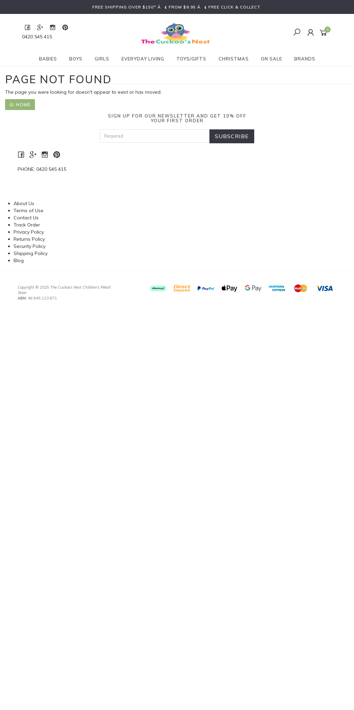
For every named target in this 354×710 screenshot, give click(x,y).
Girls (102, 58)
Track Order (27, 225)
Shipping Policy (31, 253)
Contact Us (26, 218)
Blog (19, 260)
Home (20, 105)
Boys (75, 58)
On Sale (271, 58)
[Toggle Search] (297, 33)
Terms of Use (28, 210)
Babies (48, 58)
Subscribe (232, 136)
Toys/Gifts (191, 58)
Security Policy (29, 246)
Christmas (234, 58)
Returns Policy (29, 239)
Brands (304, 58)
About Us (24, 203)
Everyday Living (143, 58)
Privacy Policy (29, 232)
